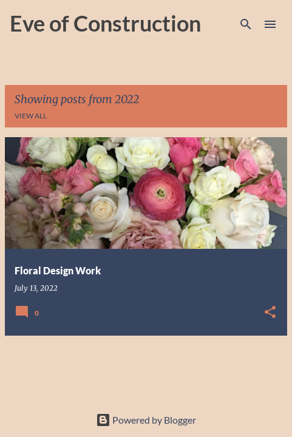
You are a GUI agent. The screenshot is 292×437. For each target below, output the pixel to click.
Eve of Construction (105, 23)
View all (31, 115)
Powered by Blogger (146, 419)
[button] (270, 313)
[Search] (246, 24)
